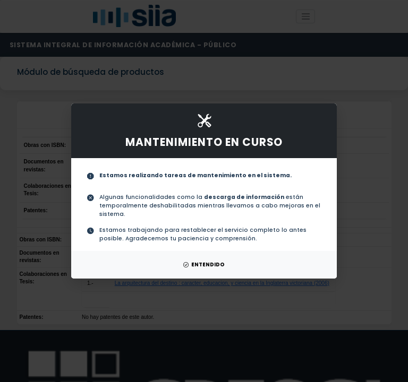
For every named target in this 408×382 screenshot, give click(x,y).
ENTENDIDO (204, 264)
